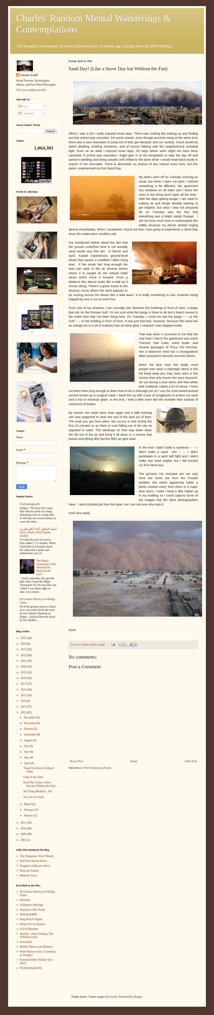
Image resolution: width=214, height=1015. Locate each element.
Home (133, 761)
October (29, 728)
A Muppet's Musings (31, 904)
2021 (24, 660)
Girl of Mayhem (29, 928)
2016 (24, 689)
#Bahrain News (28, 875)
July (26, 746)
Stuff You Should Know (33, 860)
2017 (24, 683)
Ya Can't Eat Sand (33, 797)
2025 (24, 638)
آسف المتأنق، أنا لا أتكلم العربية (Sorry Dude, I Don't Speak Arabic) (38, 532)
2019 (24, 672)
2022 (24, 655)
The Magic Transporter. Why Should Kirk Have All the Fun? (46, 567)
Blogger (137, 996)
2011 (24, 822)
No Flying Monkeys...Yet (37, 791)
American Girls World (32, 909)
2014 (24, 700)
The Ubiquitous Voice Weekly (37, 856)
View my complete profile (31, 89)
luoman (113, 996)
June (27, 751)
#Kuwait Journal (29, 870)
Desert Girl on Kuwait (32, 924)
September (30, 734)
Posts (23, 106)
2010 (24, 828)
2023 (24, 649)
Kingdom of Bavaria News (35, 865)
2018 (24, 678)
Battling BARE (28, 914)
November (30, 723)
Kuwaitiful (26, 941)
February (29, 809)
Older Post (191, 761)
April (27, 763)
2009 (24, 834)
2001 (24, 839)
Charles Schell (29, 75)
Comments (26, 113)
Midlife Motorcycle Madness (36, 946)
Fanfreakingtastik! (30, 504)
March (28, 804)
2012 (24, 712)
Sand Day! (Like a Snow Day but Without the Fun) (39, 784)
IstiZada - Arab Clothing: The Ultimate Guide (36, 935)
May (27, 757)
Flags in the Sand (33, 776)
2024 (24, 643)
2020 (24, 666)
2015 (24, 695)
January (28, 815)
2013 (24, 706)
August (28, 740)
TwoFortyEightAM (31, 967)
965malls (25, 900)
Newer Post (76, 761)
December (30, 717)
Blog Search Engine (31, 919)
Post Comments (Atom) (97, 767)
